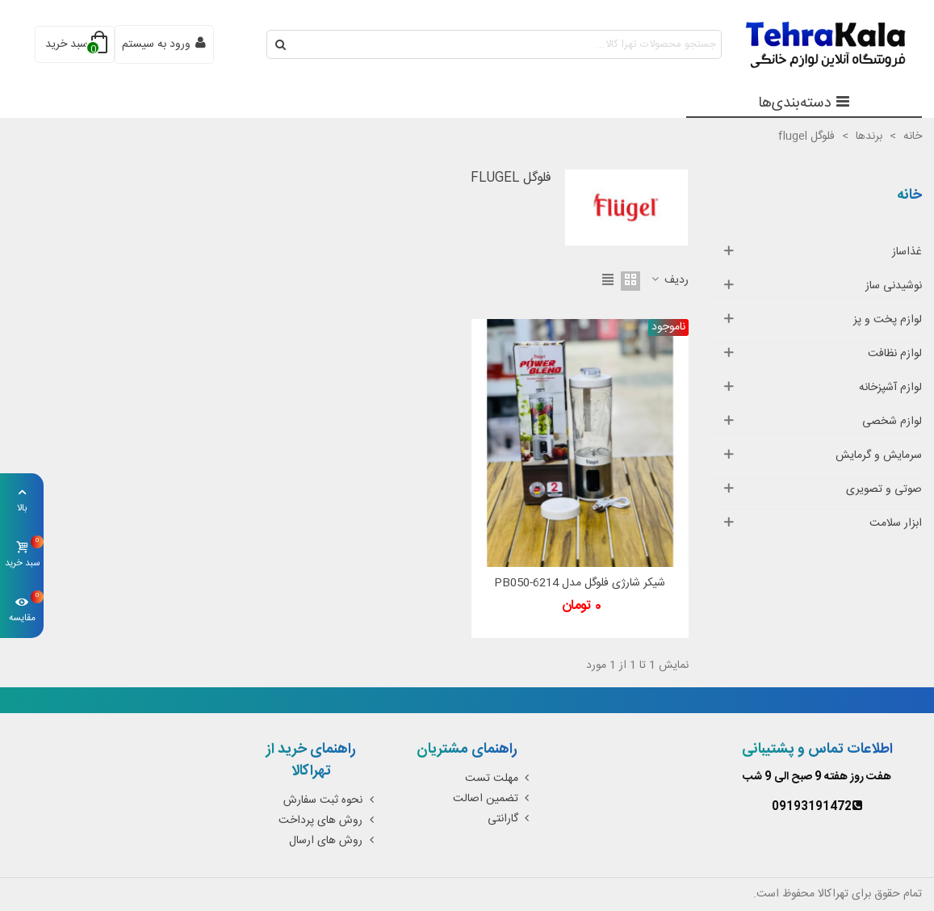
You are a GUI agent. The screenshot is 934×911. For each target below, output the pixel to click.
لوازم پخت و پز (887, 320)
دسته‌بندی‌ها (804, 103)
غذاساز (907, 252)
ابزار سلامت (895, 523)
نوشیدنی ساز (893, 286)
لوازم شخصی (892, 421)
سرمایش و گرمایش (879, 455)
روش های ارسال (333, 840)
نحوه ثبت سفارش (330, 800)
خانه (909, 195)
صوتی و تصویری (884, 489)
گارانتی (510, 819)
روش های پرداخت (328, 820)
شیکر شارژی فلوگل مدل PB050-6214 (579, 583)
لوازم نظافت (895, 353)
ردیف (669, 280)
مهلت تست (499, 778)
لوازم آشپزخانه (890, 387)
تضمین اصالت (493, 798)
